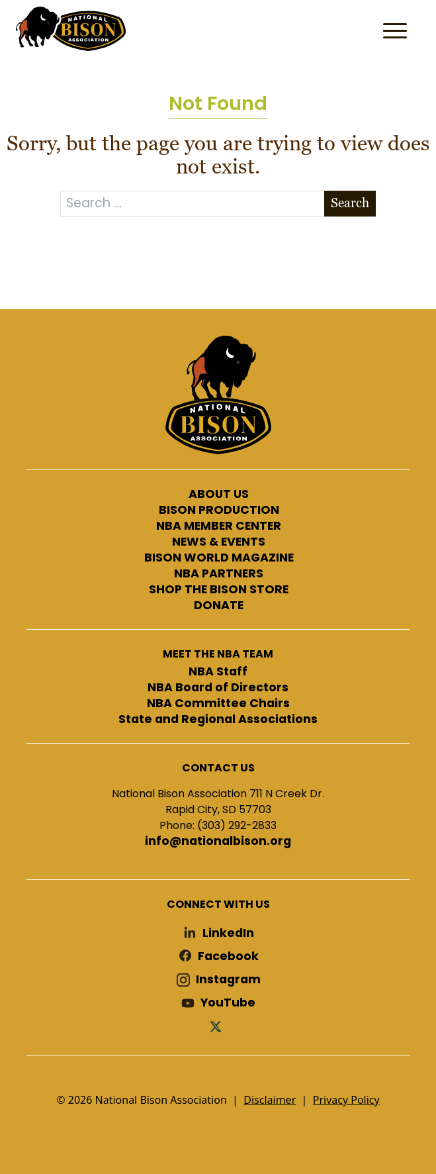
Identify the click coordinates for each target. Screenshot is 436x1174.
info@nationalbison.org (218, 842)
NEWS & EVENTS (218, 542)
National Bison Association (69, 28)
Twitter (218, 1026)
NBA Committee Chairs (218, 704)
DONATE (218, 606)
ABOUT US (219, 495)
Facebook (228, 956)
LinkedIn (228, 933)
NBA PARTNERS (218, 574)
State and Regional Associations (218, 720)
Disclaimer (269, 1100)
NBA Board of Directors (218, 688)
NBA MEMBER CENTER (218, 526)
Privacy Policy (346, 1100)
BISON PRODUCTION (219, 510)
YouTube (227, 1002)
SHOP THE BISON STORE (218, 590)
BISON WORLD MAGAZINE (219, 558)
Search (350, 203)
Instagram (228, 979)
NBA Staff (218, 672)
